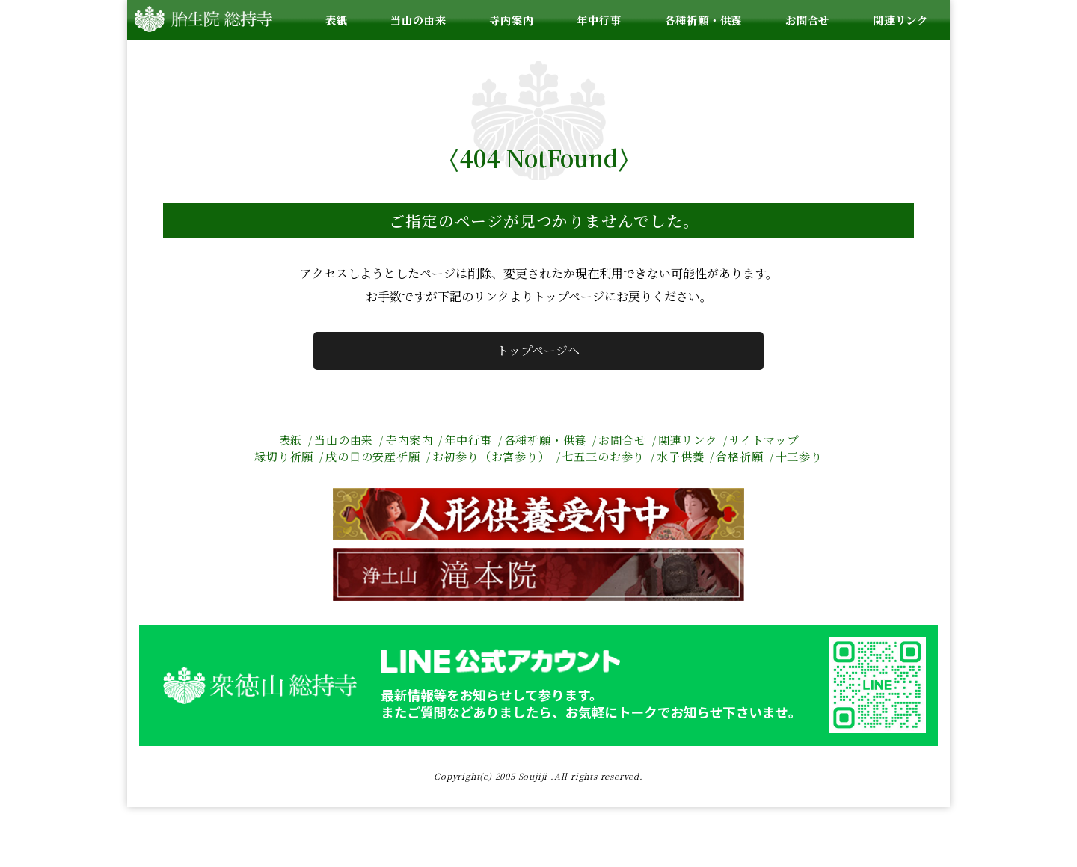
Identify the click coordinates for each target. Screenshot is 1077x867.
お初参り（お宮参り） (491, 456)
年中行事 (599, 20)
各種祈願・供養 (704, 20)
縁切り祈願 (283, 456)
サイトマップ (764, 440)
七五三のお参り (603, 456)
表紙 (336, 20)
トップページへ (538, 350)
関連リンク (900, 20)
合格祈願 (739, 456)
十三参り (799, 456)
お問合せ (807, 20)
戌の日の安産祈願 (372, 456)
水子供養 (680, 456)
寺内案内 (511, 20)
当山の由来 (418, 20)
